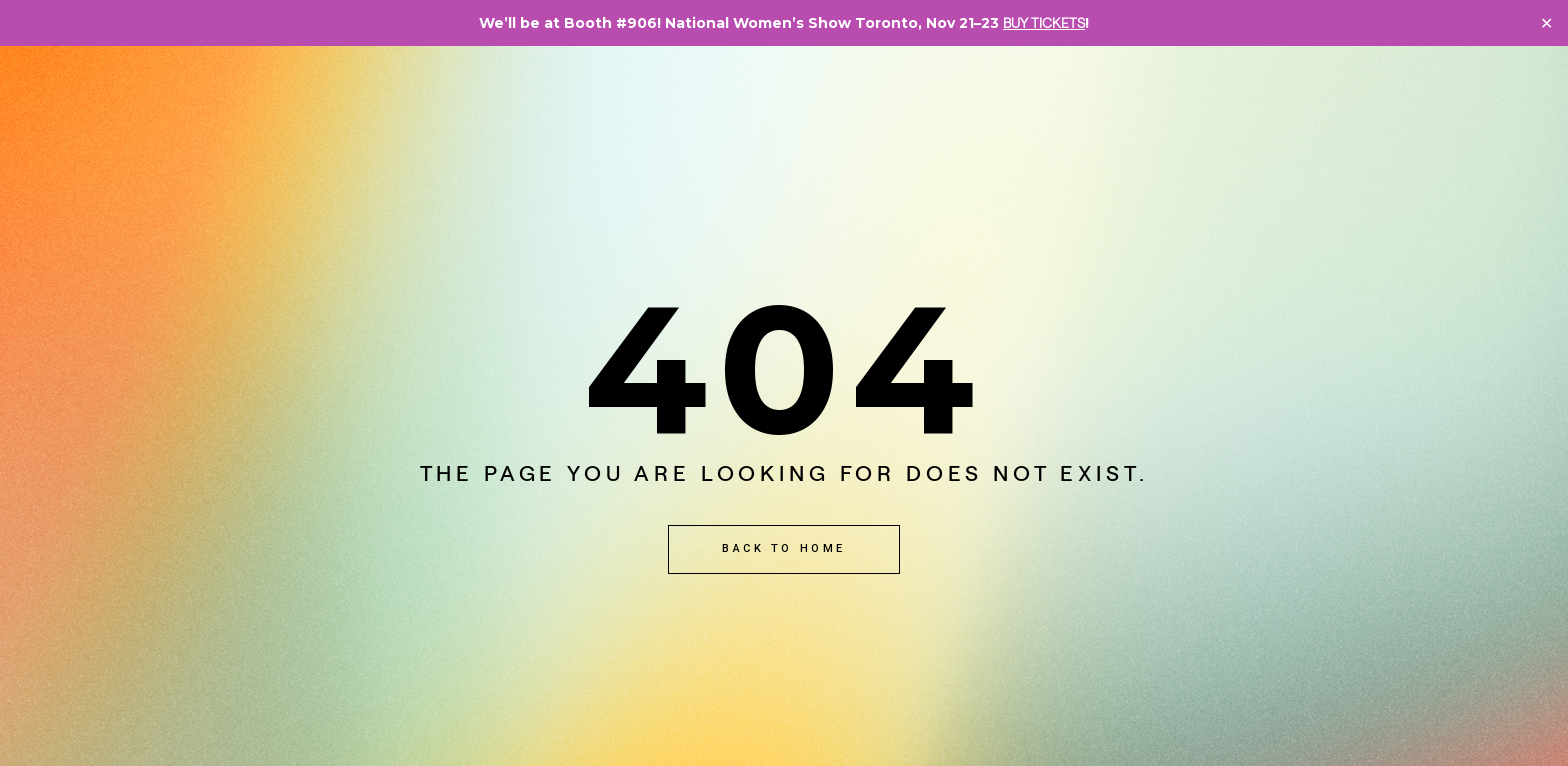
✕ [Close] (1546, 23)
